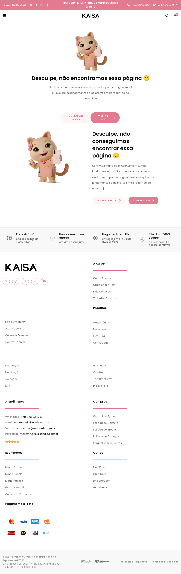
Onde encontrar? (104, 285)
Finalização (12, 372)
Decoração (12, 365)
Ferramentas (101, 329)
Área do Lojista (14, 328)
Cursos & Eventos (16, 335)
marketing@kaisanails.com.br (39, 434)
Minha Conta (13, 467)
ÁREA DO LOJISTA (167, 5)
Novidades (100, 365)
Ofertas (98, 372)
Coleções (11, 379)
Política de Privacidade (164, 561)
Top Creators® (102, 379)
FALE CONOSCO (141, 5)
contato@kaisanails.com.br (31, 422)
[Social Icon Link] (6, 281)
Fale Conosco (102, 291)
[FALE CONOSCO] (128, 5)
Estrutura (99, 336)
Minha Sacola (14, 474)
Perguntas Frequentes (107, 443)
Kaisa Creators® (15, 322)
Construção (101, 343)
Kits (7, 386)
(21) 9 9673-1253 (31, 417)
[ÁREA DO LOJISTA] (154, 5)
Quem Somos (102, 278)
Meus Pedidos (14, 481)
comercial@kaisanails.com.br (36, 428)
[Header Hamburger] (6, 15)
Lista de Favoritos (16, 487)
